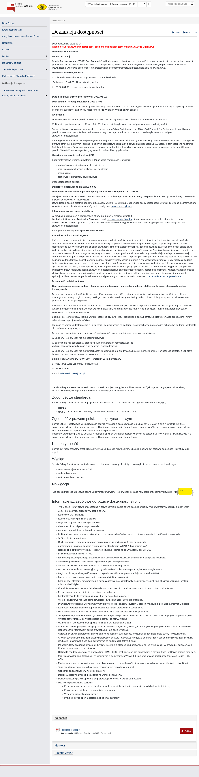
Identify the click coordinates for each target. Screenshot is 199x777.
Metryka (59, 745)
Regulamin (7, 43)
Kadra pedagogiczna (12, 30)
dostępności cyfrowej (121, 206)
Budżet (5, 56)
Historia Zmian (63, 752)
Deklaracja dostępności (14, 83)
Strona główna (58, 20)
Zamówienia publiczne (13, 69)
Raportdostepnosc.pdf (127, 730)
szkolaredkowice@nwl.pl (119, 219)
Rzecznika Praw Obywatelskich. (165, 276)
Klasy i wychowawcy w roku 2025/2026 (20, 36)
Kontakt (5, 49)
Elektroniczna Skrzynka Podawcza (18, 76)
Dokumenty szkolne (11, 63)
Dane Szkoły (8, 23)
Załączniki (60, 717)
